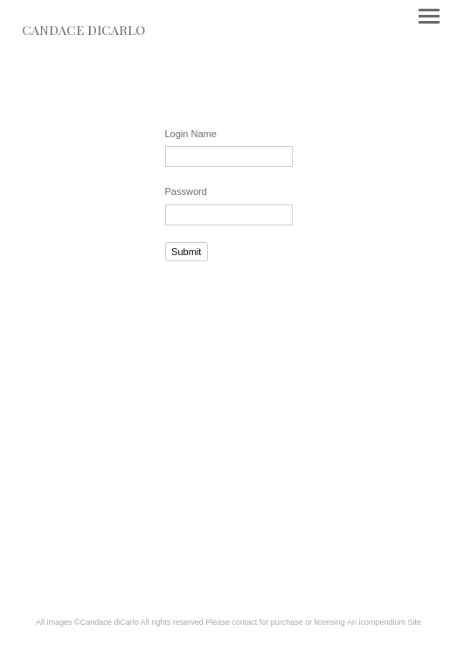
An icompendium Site (384, 622)
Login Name (191, 133)
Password (186, 191)
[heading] (83, 31)
